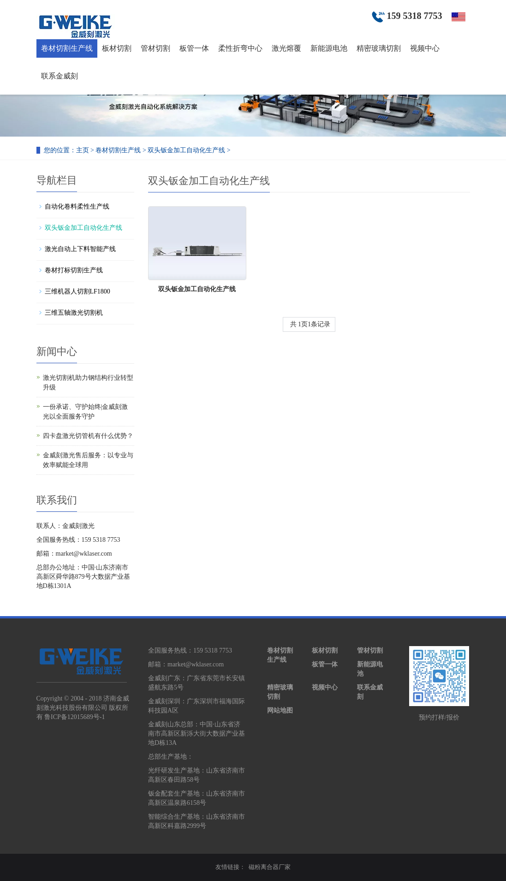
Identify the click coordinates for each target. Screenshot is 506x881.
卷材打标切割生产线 (74, 270)
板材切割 (116, 48)
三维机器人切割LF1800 (77, 291)
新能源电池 (328, 48)
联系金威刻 (59, 76)
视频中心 (425, 48)
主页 (82, 150)
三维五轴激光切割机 (74, 312)
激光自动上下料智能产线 (80, 249)
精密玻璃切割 (379, 48)
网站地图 (280, 710)
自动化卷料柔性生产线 (77, 206)
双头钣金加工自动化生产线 (186, 150)
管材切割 (155, 48)
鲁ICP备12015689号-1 (74, 716)
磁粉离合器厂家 (270, 866)
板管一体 (194, 48)
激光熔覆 (286, 48)
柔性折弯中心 (240, 48)
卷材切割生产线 (67, 48)
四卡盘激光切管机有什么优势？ (88, 435)
